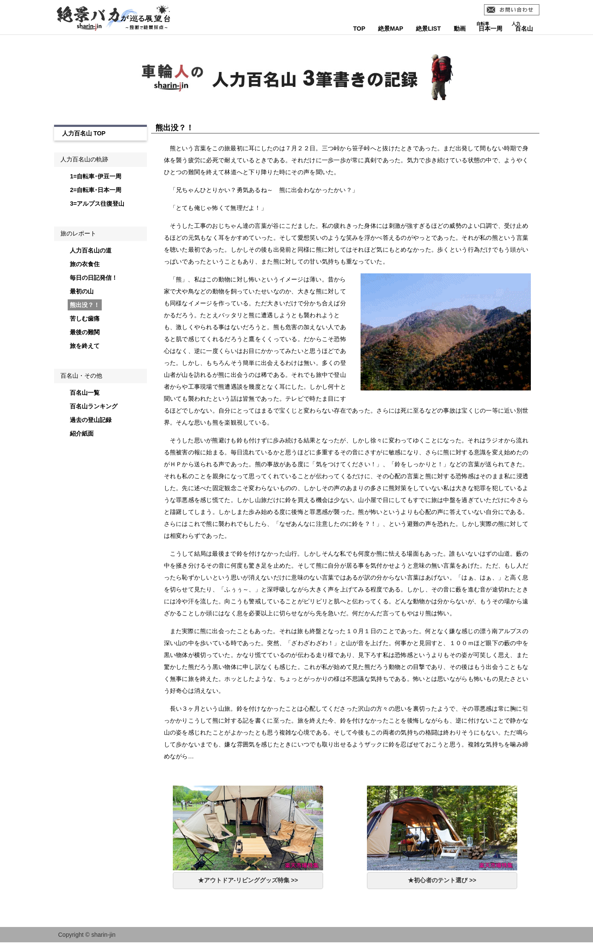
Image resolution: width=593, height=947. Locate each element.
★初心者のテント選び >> (442, 880)
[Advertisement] (97, 591)
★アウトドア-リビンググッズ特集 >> (248, 880)
